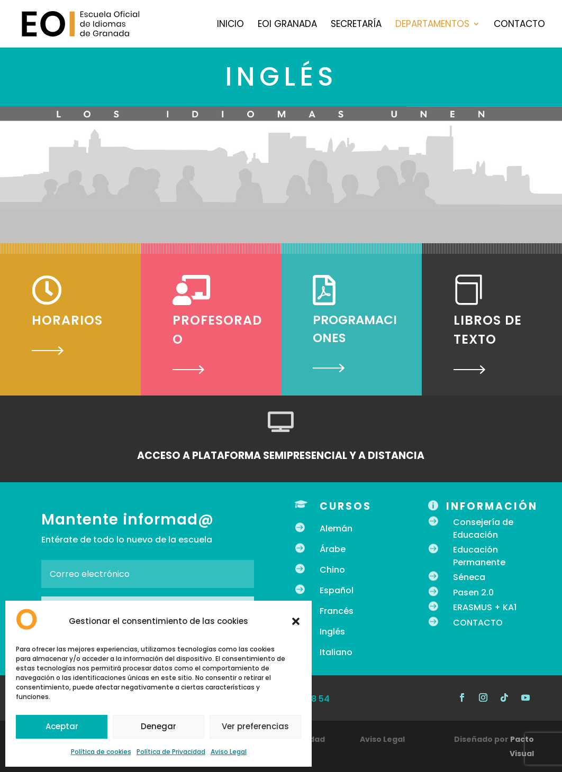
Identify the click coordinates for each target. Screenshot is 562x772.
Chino (332, 570)
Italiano (336, 652)
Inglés (332, 632)
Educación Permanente (479, 556)
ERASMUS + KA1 (484, 607)
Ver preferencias (255, 726)
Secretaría (356, 25)
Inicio (230, 25)
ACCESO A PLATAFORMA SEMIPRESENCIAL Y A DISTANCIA (280, 455)
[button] (296, 621)
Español (336, 590)
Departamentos (432, 25)
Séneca (469, 577)
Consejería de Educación (483, 528)
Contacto (519, 25)
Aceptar (62, 726)
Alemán (336, 528)
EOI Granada (287, 25)
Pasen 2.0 (473, 592)
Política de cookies (101, 751)
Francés (336, 611)
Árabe (333, 549)
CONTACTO (478, 623)
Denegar (158, 726)
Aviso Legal (229, 751)
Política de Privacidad (171, 751)
